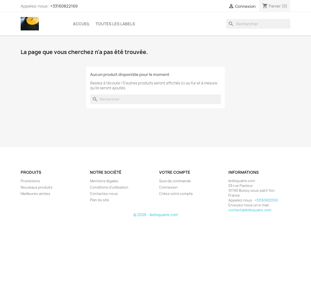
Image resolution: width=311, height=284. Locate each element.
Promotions (30, 181)
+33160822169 (64, 6)
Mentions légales (104, 181)
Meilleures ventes (35, 193)
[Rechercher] (258, 24)
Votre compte (174, 172)
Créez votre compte (176, 193)
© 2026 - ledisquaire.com (155, 214)
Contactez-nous (104, 193)
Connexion (168, 187)
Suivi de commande (175, 181)
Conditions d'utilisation (109, 187)
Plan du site (99, 200)
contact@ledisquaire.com (249, 210)
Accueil (81, 24)
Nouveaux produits (36, 187)
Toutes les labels (115, 24)
